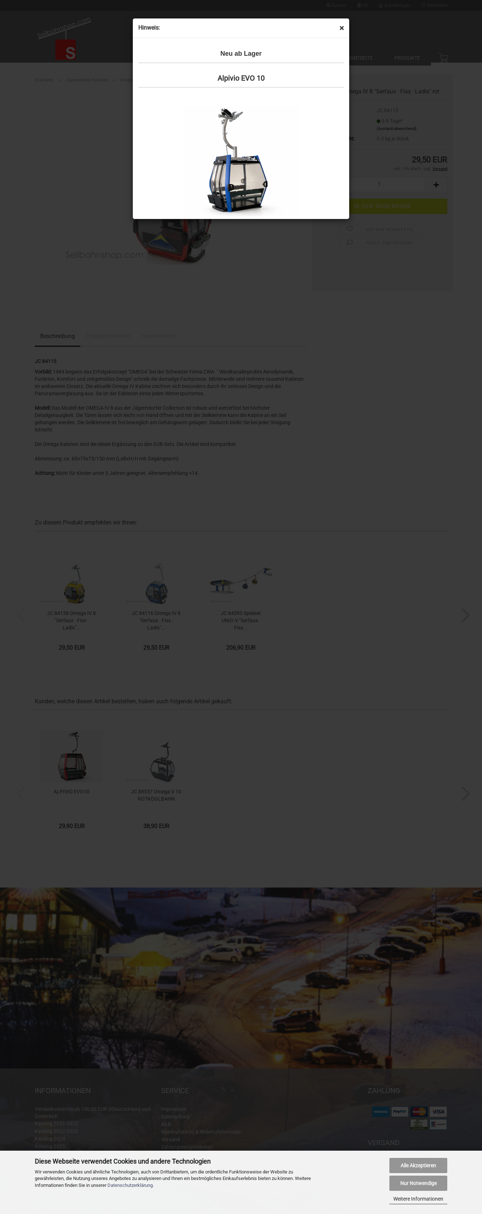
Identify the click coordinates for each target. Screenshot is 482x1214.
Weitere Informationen (418, 1199)
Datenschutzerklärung (130, 1185)
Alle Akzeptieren (418, 1165)
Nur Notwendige (418, 1183)
